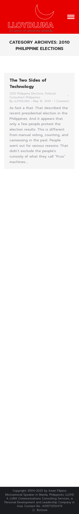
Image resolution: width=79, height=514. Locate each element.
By (19, 101)
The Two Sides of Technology (27, 83)
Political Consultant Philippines (32, 95)
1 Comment (61, 101)
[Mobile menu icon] (71, 17)
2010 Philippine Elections (26, 94)
